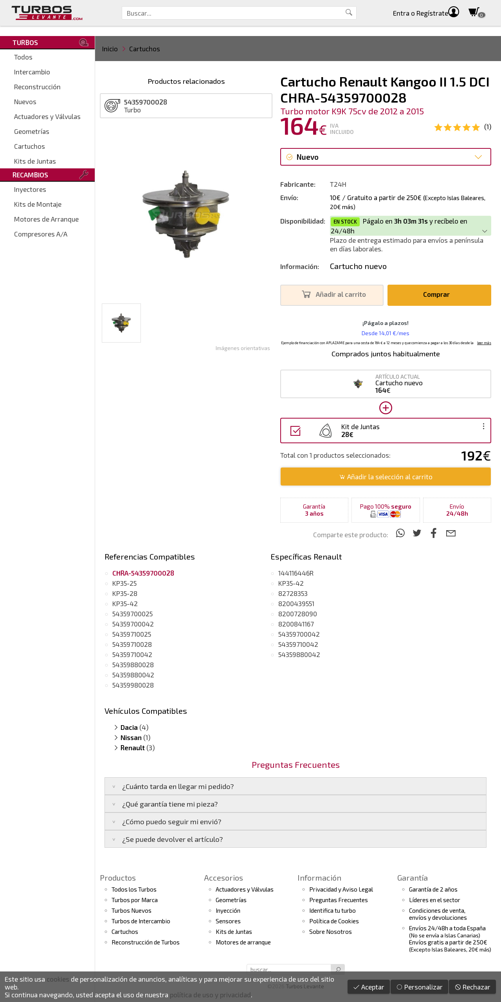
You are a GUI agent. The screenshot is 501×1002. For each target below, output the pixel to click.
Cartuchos (29, 146)
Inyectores (30, 189)
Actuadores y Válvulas (47, 116)
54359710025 (131, 634)
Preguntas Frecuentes (338, 899)
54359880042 (133, 675)
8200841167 (296, 624)
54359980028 (133, 685)
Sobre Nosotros (330, 931)
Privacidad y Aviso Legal (341, 889)
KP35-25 (124, 583)
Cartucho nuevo (358, 266)
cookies (58, 979)
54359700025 (132, 613)
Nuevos (25, 101)
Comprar (438, 294)
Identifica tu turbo (332, 910)
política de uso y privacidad (210, 994)
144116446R (296, 573)
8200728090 (297, 613)
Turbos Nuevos (131, 910)
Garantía (412, 877)
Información (319, 877)
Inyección (228, 910)
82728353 (293, 593)
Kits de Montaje (37, 204)
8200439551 (296, 603)
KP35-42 (125, 603)
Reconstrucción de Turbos (146, 942)
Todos (23, 57)
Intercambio (32, 72)
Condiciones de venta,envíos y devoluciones (438, 914)
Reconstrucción (37, 86)
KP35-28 (124, 593)
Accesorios (223, 877)
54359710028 (132, 644)
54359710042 (132, 654)
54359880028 (133, 664)
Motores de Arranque (46, 219)
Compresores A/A (40, 234)
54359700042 (133, 624)
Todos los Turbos (134, 889)
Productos (118, 877)
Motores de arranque (243, 942)
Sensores (228, 920)
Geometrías (31, 131)
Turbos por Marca (135, 899)
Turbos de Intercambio (141, 920)
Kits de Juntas (35, 161)
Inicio (110, 48)
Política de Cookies (334, 920)
